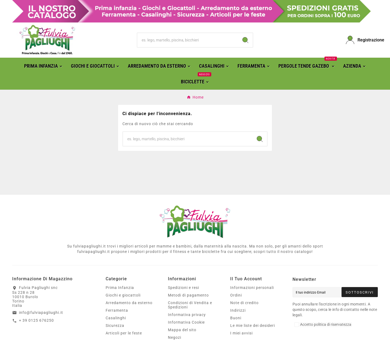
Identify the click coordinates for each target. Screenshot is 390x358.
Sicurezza (115, 325)
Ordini (236, 295)
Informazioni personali (252, 287)
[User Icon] (362, 40)
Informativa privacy (187, 315)
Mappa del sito (182, 330)
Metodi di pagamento (188, 295)
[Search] (245, 40)
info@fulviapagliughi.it (41, 312)
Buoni (235, 318)
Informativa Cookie (186, 322)
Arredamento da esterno (129, 303)
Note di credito (244, 303)
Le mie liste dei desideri (252, 325)
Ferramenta (117, 310)
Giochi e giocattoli (123, 295)
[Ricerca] (187, 40)
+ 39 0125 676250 (36, 320)
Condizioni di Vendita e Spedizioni (190, 305)
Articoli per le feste (124, 333)
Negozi (174, 337)
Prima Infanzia (120, 287)
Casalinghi (116, 318)
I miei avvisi (241, 333)
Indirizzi (238, 310)
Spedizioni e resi (183, 287)
